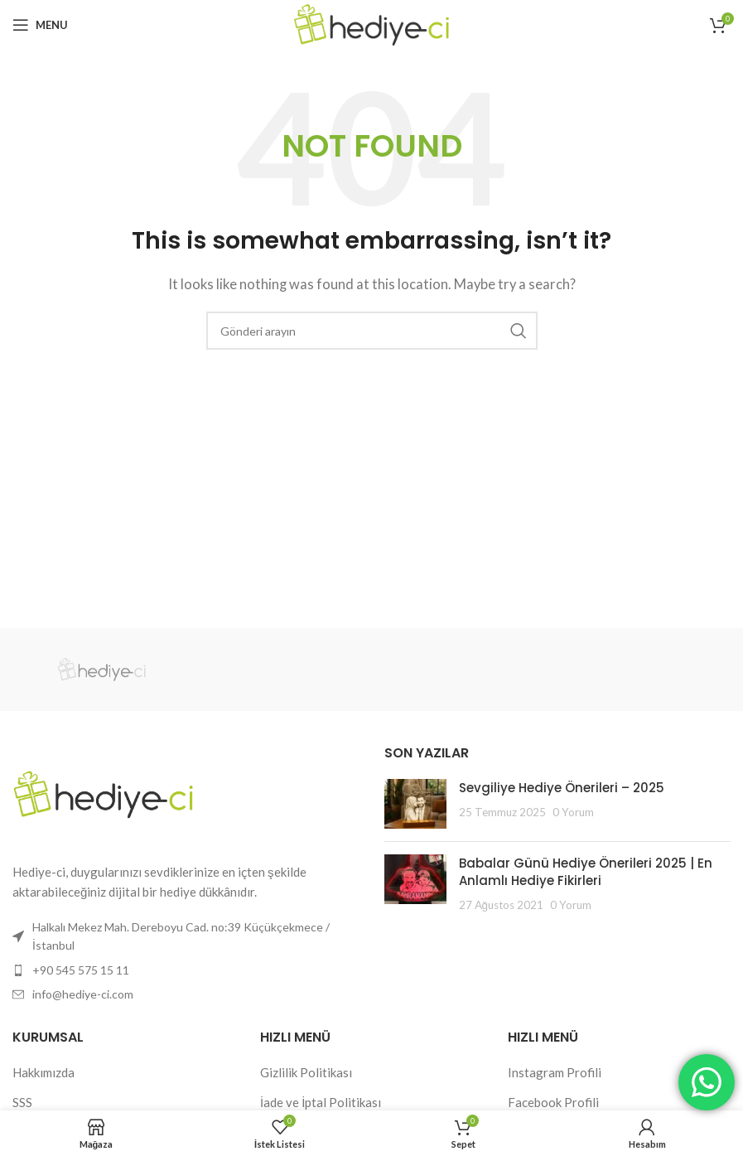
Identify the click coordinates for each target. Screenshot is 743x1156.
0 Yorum (573, 812)
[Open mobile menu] (40, 24)
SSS (22, 1102)
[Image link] (103, 792)
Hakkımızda (43, 1072)
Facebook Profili (553, 1102)
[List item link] (185, 970)
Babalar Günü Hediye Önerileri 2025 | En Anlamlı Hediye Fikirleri (585, 871)
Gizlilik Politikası (306, 1072)
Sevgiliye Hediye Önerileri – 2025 (561, 787)
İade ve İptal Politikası (320, 1102)
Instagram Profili (554, 1072)
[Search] (372, 331)
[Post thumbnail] (415, 804)
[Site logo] (371, 23)
